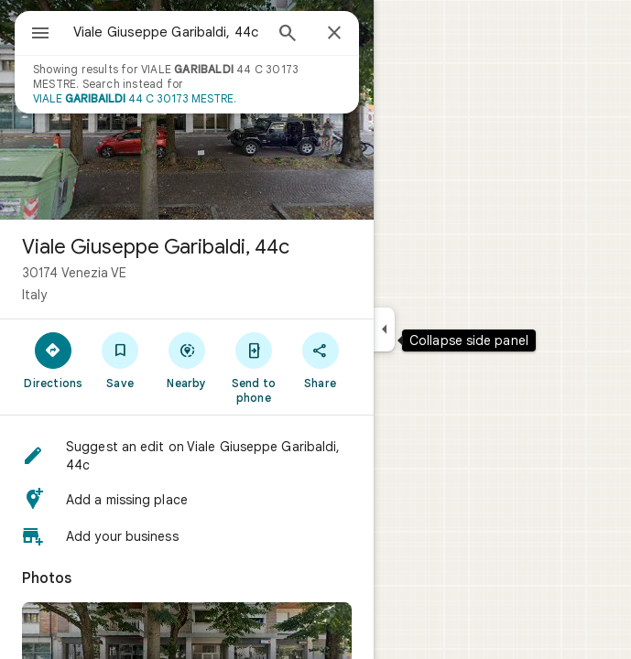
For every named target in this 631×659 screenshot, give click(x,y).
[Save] (120, 360)
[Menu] (40, 35)
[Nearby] (187, 360)
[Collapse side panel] (384, 329)
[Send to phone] (253, 367)
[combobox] (167, 32)
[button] (187, 455)
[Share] (320, 360)
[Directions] (53, 360)
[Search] (288, 35)
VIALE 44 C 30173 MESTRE (133, 98)
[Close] (334, 34)
